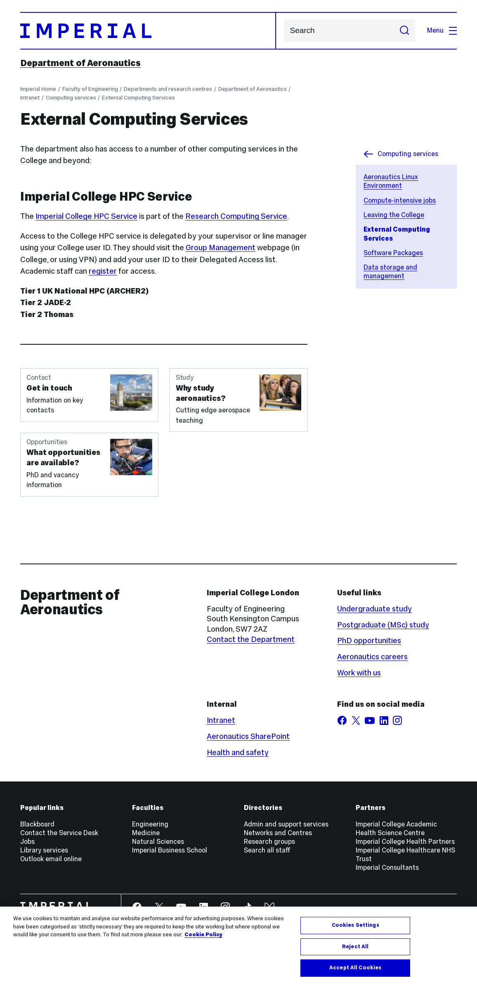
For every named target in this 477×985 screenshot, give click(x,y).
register (103, 271)
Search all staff (267, 850)
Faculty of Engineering (90, 88)
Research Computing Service (236, 216)
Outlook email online (51, 859)
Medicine (146, 833)
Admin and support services (286, 824)
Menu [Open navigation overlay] (442, 30)
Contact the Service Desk (59, 833)
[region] (238, 946)
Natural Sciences (158, 841)
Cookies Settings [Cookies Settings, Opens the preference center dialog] (355, 925)
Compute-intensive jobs (400, 200)
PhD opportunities (369, 640)
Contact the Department (251, 639)
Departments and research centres (168, 88)
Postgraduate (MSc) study (383, 625)
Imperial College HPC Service (86, 216)
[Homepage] (148, 31)
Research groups (269, 841)
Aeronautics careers (372, 656)
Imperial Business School (169, 850)
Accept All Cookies (355, 967)
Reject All (355, 946)
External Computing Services (138, 97)
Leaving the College (394, 215)
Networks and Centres (278, 833)
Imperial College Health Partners (405, 841)
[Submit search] (405, 31)
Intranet (30, 97)
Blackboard (37, 824)
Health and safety (238, 752)
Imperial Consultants (387, 867)
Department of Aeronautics (80, 63)
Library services (44, 850)
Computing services (71, 97)
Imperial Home (38, 88)
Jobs (27, 841)
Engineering (150, 824)
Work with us (359, 672)
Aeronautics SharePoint (248, 736)
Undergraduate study (374, 608)
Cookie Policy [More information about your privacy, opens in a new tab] (203, 934)
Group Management (220, 247)
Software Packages (393, 253)
